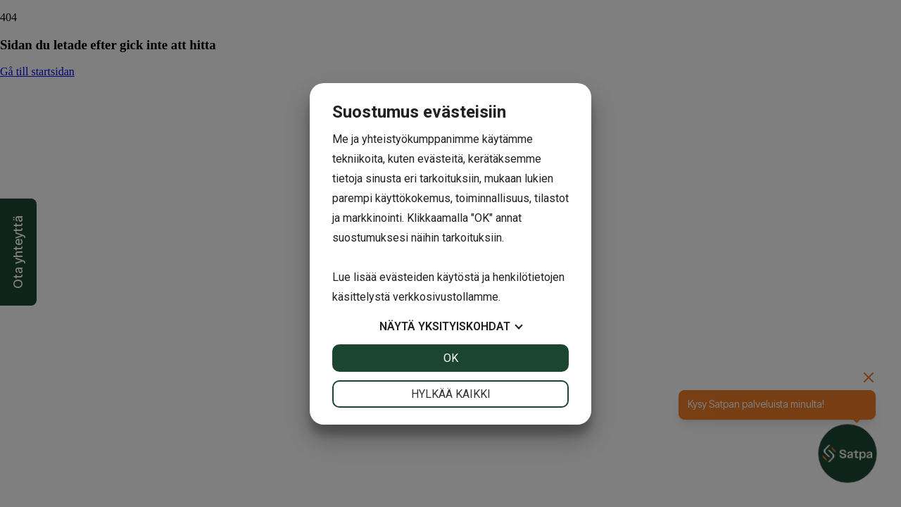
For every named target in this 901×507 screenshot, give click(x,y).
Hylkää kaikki (451, 394)
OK (450, 358)
